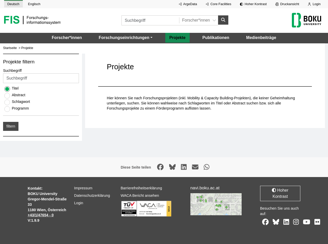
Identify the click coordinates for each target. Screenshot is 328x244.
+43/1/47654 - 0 (41, 215)
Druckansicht (287, 4)
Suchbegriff (12, 71)
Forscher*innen (67, 37)
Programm (20, 108)
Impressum (83, 188)
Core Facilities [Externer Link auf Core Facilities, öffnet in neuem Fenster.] (218, 4)
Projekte (177, 37)
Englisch (34, 4)
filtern (10, 126)
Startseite (10, 48)
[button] (125, 38)
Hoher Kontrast (253, 4)
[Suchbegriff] (150, 20)
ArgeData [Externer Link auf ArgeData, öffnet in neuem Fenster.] (188, 4)
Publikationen (215, 37)
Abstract (18, 95)
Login (314, 4)
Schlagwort (21, 102)
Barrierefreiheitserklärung (141, 188)
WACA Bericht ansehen (140, 195)
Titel (15, 88)
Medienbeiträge (261, 37)
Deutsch (13, 4)
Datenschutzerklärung (92, 195)
